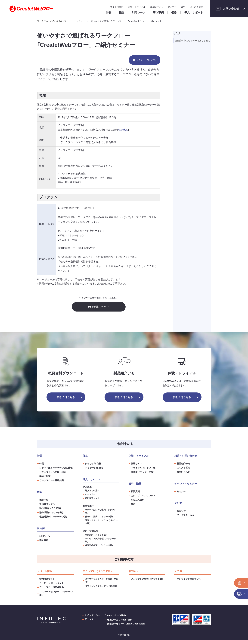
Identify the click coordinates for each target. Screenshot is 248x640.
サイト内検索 (116, 7)
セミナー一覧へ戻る (146, 60)
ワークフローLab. (186, 515)
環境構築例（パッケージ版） (53, 516)
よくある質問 (196, 7)
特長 (41, 463)
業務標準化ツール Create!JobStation (126, 623)
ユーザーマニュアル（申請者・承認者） (101, 580)
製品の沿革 (44, 476)
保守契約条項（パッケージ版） (99, 545)
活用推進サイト (92, 498)
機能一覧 (43, 500)
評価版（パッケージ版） (143, 472)
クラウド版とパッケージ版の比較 (56, 467)
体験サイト (136, 463)
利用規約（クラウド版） (96, 535)
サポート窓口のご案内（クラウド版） (100, 511)
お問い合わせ (226, 9)
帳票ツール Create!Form (119, 619)
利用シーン (44, 536)
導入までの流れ (92, 491)
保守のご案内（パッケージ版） (99, 517)
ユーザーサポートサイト (51, 583)
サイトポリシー (92, 615)
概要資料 (135, 491)
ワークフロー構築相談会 (51, 587)
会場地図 (123, 129)
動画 (133, 504)
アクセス (89, 619)
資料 (183, 7)
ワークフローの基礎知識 (51, 480)
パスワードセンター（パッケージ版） (56, 593)
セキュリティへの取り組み (52, 472)
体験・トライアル (137, 7)
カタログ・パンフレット (143, 495)
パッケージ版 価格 (94, 467)
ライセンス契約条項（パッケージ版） (100, 540)
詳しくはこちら (66, 397)
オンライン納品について (189, 579)
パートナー (90, 494)
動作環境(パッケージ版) (51, 512)
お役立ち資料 (137, 500)
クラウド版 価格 (93, 463)
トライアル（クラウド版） (144, 467)
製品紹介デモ (156, 7)
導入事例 (43, 540)
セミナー (172, 7)
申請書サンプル (47, 504)
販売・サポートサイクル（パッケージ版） (101, 522)
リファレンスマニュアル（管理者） (101, 586)
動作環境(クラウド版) (50, 508)
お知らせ (181, 510)
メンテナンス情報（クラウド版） (147, 579)
